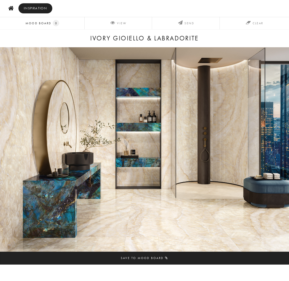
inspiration (35, 8)
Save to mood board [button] (144, 258)
